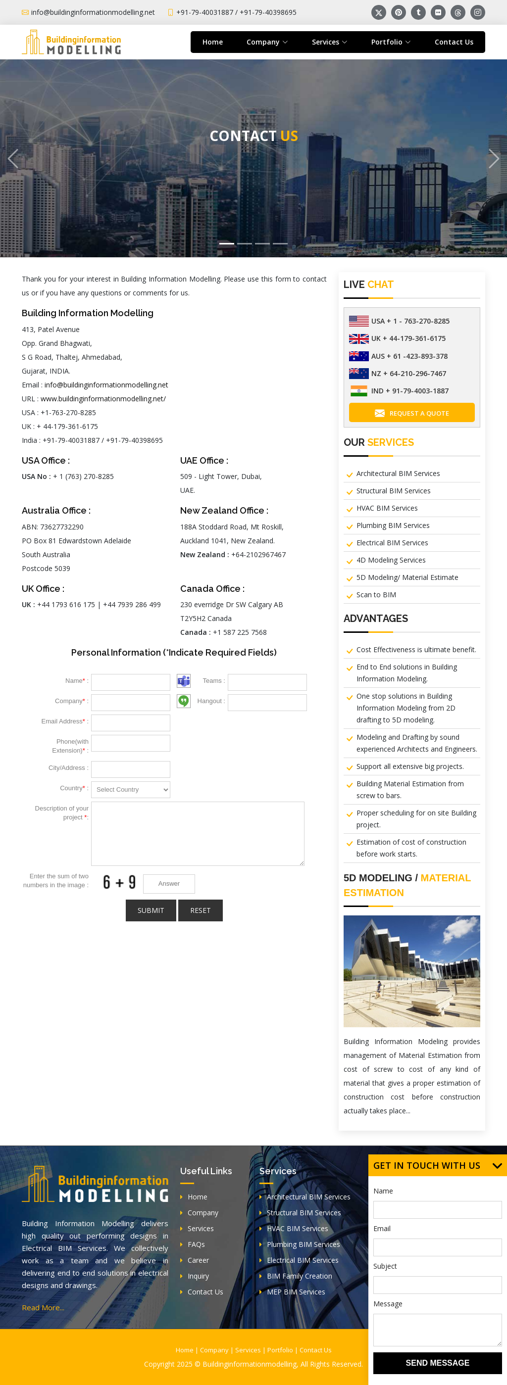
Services (197, 1228)
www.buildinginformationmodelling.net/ (103, 398)
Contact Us (454, 42)
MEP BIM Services (292, 1291)
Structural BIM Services (393, 490)
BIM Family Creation (295, 1276)
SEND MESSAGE (438, 1363)
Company (199, 1212)
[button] (12, 158)
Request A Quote (412, 413)
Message (388, 1303)
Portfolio (280, 1349)
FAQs (192, 1244)
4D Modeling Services (391, 560)
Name (383, 1190)
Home (213, 42)
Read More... (43, 1307)
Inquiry (194, 1276)
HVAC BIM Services (387, 508)
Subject (385, 1266)
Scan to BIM (376, 594)
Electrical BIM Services (392, 542)
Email (382, 1228)
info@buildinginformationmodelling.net (106, 384)
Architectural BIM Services (398, 473)
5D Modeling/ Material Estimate (407, 577)
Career (194, 1260)
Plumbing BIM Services (393, 525)
